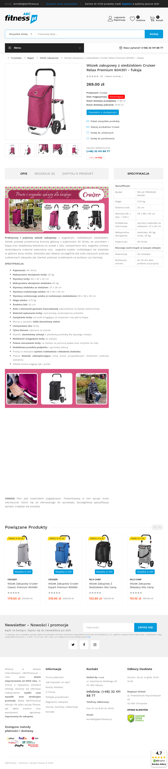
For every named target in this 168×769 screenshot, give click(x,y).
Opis (23, 173)
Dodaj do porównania (102, 138)
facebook (84, 644)
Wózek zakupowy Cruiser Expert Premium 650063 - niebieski (63, 587)
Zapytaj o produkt (77, 173)
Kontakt (50, 711)
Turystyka (16, 58)
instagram (95, 644)
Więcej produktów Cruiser (105, 127)
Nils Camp (95, 579)
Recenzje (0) (45, 173)
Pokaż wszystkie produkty (105, 121)
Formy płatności (55, 677)
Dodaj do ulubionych (102, 132)
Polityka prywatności (57, 697)
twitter (73, 644)
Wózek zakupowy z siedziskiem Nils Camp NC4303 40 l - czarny (102, 587)
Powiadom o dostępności (103, 112)
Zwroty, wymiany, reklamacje (62, 707)
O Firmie (50, 692)
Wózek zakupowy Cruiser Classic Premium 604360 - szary (23, 587)
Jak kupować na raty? (58, 682)
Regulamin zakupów (57, 702)
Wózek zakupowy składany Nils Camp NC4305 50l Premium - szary (144, 589)
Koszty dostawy (54, 687)
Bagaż (30, 58)
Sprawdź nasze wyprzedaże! (62, 3)
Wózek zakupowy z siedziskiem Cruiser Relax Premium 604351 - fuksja (104, 58)
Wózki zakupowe (49, 58)
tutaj (88, 637)
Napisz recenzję (113, 76)
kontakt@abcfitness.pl (99, 719)
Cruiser (103, 92)
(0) (101, 76)
